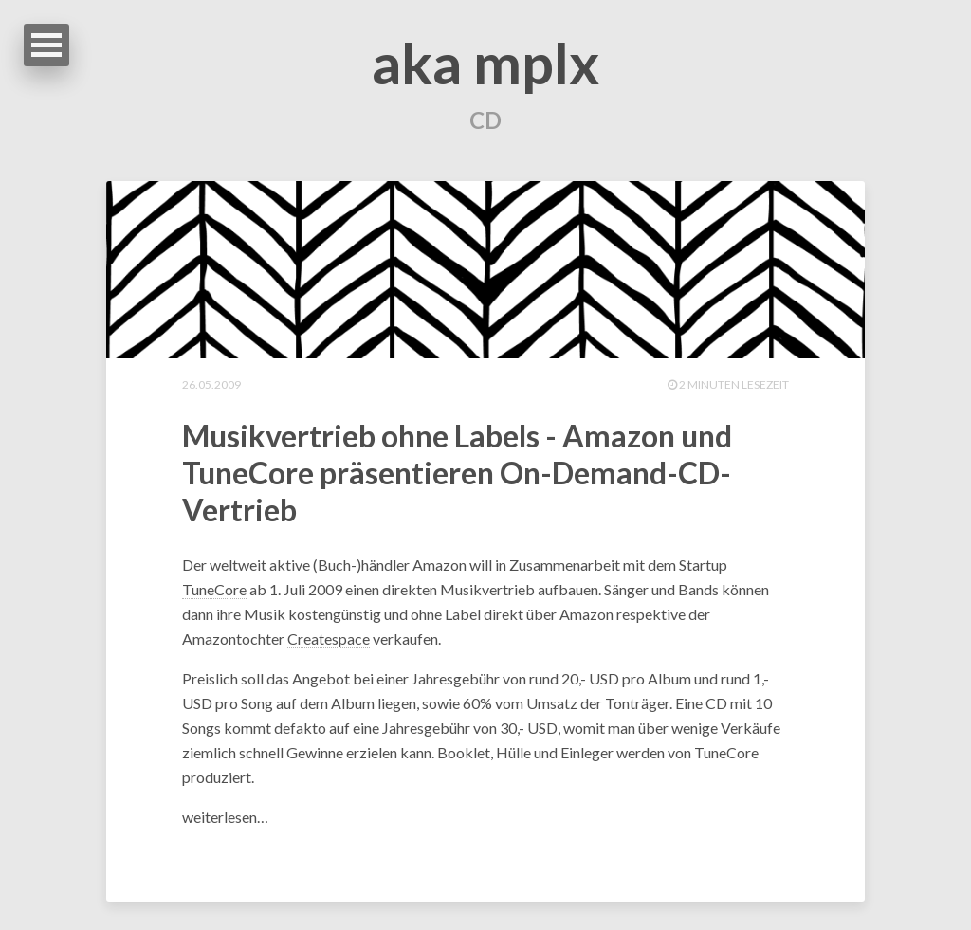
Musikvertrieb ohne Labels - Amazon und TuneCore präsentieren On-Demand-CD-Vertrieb (457, 472)
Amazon (439, 565)
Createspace (328, 638)
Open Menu (46, 45)
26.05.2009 (211, 384)
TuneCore (214, 589)
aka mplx (485, 62)
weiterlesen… (225, 817)
